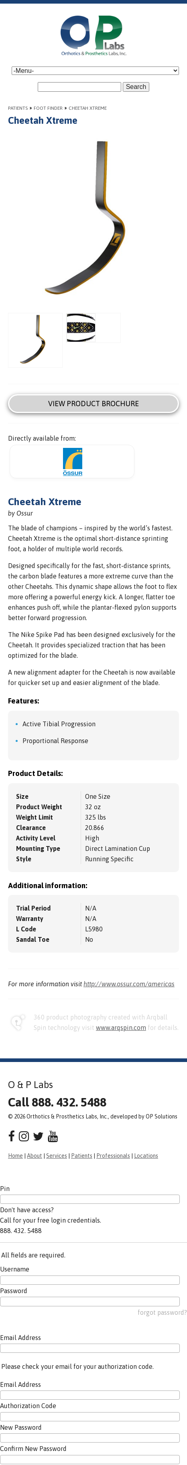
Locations (146, 1156)
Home (15, 1156)
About (34, 1156)
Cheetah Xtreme (88, 108)
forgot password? (162, 1312)
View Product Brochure (93, 403)
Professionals (113, 1156)
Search (136, 86)
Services (56, 1156)
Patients (18, 108)
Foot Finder (48, 108)
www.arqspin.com (121, 1027)
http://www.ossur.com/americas (129, 983)
